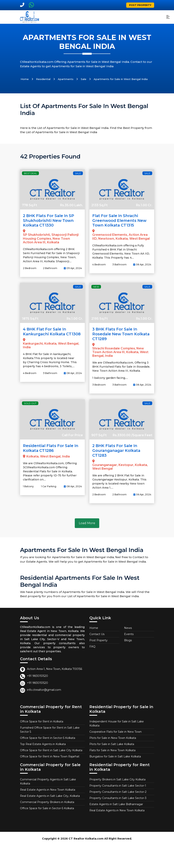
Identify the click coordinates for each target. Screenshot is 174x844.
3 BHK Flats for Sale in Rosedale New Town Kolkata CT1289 (121, 333)
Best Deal (30, 173)
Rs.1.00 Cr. (144, 205)
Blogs (128, 638)
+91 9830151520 (37, 674)
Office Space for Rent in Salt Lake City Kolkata (51, 748)
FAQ (92, 645)
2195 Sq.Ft (99, 318)
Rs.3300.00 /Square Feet (132, 434)
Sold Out (30, 402)
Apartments (65, 79)
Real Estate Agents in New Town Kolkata (47, 788)
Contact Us (96, 632)
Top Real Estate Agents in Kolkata (43, 742)
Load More (87, 522)
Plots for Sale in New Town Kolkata (112, 736)
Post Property (140, 5)
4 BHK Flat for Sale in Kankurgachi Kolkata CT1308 (52, 331)
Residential (43, 79)
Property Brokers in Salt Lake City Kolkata (117, 778)
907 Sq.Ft (99, 434)
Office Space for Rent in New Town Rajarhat (49, 755)
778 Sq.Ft (29, 205)
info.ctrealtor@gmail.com (44, 688)
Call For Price (72, 434)
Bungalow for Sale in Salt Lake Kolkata (115, 755)
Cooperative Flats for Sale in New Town (115, 730)
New (96, 286)
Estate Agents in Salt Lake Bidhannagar (116, 802)
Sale (83, 79)
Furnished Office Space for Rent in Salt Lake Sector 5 (50, 728)
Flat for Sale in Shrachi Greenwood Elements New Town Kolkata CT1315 (119, 220)
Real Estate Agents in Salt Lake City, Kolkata (50, 794)
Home (25, 79)
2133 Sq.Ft (99, 205)
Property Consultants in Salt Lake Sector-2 (117, 790)
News (128, 626)
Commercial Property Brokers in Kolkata (47, 800)
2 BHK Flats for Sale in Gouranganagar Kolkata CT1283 (117, 449)
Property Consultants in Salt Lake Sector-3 (117, 796)
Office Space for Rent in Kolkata (41, 720)
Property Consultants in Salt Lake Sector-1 (117, 784)
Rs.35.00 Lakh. (71, 205)
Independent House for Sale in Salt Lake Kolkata (116, 722)
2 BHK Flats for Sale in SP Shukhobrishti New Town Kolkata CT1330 (49, 220)
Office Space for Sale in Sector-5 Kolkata (47, 806)
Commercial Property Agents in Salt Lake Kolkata (48, 780)
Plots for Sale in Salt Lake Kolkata (111, 742)
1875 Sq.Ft (30, 318)
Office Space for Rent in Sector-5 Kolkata (47, 736)
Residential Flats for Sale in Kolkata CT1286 (51, 447)
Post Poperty (98, 638)
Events (129, 632)
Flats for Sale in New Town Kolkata (112, 748)
